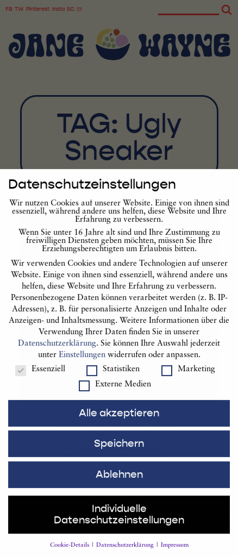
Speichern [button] (119, 453)
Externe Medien (115, 394)
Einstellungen (82, 364)
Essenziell (40, 378)
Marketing (188, 378)
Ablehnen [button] (119, 484)
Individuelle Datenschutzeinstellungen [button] (119, 523)
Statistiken (113, 378)
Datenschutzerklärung (57, 353)
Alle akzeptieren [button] (119, 422)
